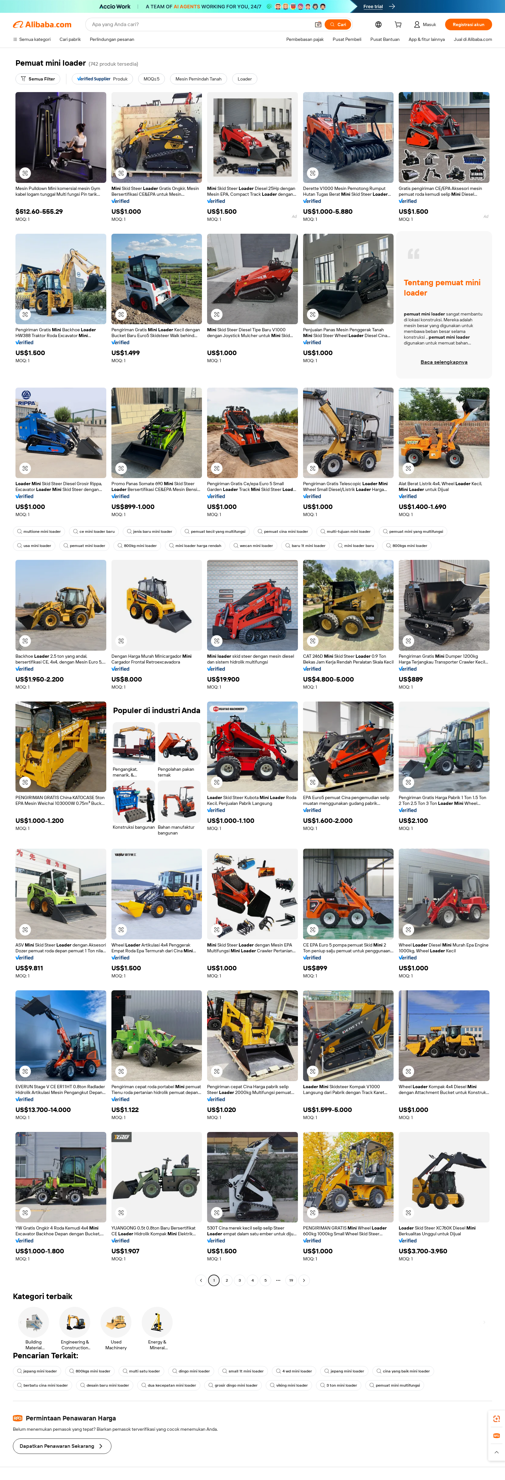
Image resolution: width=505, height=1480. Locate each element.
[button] (318, 24)
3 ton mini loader (338, 1385)
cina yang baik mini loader (403, 1371)
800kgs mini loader (406, 545)
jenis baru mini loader (149, 531)
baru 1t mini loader (305, 545)
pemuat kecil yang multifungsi (215, 531)
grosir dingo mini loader (233, 1385)
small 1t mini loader (243, 1371)
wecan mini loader (253, 545)
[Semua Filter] (37, 78)
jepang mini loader (37, 1371)
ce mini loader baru (94, 531)
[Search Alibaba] (200, 24)
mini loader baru (356, 545)
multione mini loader (39, 531)
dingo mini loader (191, 1371)
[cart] (399, 25)
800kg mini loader (137, 545)
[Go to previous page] (201, 1280)
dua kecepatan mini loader (168, 1385)
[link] (496, 1418)
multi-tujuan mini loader (345, 531)
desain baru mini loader (104, 1385)
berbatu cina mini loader (42, 1385)
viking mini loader (289, 1385)
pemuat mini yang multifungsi (413, 531)
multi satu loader (141, 1371)
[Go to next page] (304, 1280)
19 (291, 1280)
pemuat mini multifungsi (394, 1385)
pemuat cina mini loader (283, 531)
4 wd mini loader (294, 1371)
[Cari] (338, 24)
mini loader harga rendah (195, 545)
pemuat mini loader (84, 545)
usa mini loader (34, 545)
